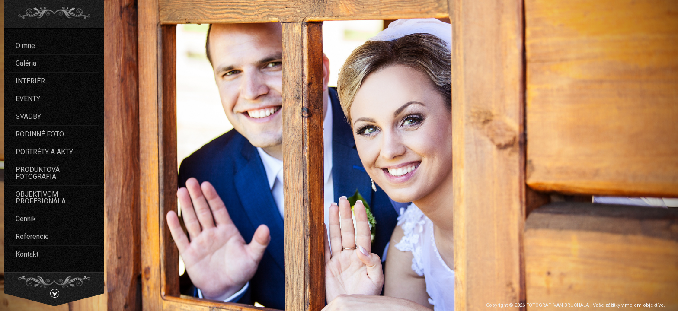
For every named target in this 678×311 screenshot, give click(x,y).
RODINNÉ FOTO (40, 134)
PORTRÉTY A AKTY (44, 152)
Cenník (26, 219)
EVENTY (28, 99)
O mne (25, 45)
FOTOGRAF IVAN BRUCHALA (557, 305)
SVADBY (28, 116)
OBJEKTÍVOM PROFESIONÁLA (41, 197)
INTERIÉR (30, 81)
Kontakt (27, 254)
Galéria (26, 63)
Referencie (32, 236)
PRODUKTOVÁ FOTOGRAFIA (38, 173)
